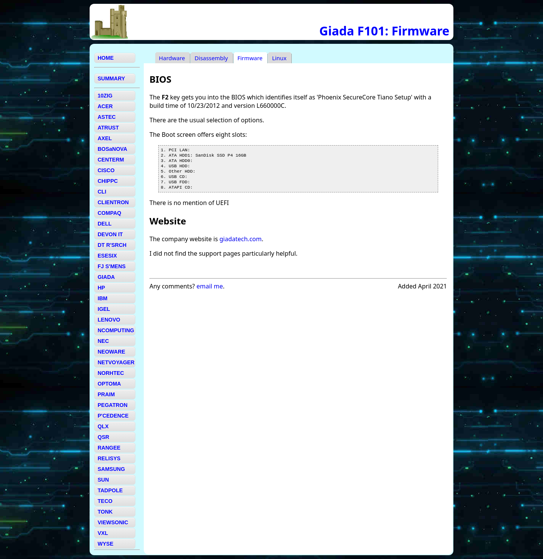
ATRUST (108, 128)
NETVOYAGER (116, 362)
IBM (103, 298)
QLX (103, 426)
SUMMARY (111, 78)
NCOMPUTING (116, 330)
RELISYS (109, 458)
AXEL (105, 138)
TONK (105, 512)
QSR (103, 437)
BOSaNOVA (112, 149)
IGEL (104, 309)
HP (101, 288)
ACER (105, 106)
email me (209, 292)
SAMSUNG (111, 469)
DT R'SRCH (112, 245)
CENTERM (111, 160)
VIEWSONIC (113, 522)
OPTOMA (109, 384)
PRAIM (106, 394)
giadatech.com (240, 245)
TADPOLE (110, 490)
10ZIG (105, 96)
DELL (105, 224)
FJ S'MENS (111, 266)
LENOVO (109, 320)
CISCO (106, 170)
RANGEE (109, 448)
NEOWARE (111, 352)
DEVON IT (110, 234)
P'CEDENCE (113, 416)
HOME (106, 58)
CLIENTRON (113, 202)
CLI (102, 192)
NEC (103, 341)
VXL (103, 533)
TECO (105, 501)
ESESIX (107, 256)
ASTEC (107, 117)
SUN (103, 480)
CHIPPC (108, 181)
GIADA (106, 277)
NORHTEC (111, 373)
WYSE (105, 544)
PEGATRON (112, 405)
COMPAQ (109, 213)
